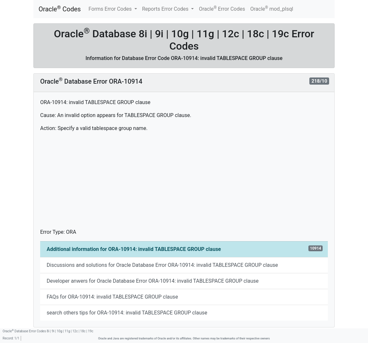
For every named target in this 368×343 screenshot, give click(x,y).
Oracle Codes (60, 9)
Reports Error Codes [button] (166, 9)
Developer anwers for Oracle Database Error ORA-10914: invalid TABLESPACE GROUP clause (153, 281)
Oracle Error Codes (222, 8)
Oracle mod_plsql (271, 8)
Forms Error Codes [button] (110, 9)
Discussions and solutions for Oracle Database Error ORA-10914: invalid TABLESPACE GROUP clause (162, 265)
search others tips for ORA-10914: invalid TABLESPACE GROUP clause (127, 313)
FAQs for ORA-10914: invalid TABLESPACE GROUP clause (112, 297)
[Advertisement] (184, 182)
